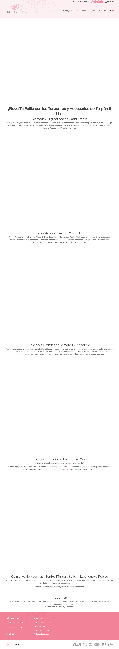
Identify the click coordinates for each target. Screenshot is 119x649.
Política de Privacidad (41, 634)
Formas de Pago (39, 626)
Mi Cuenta (109, 2)
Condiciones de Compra (42, 622)
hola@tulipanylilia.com (82, 2)
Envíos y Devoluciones (41, 630)
